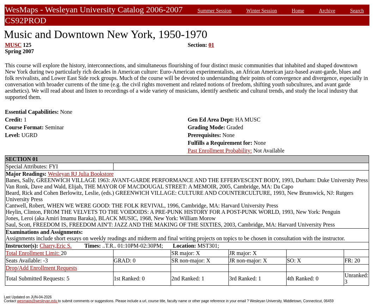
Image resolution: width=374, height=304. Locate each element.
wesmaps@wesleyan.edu (37, 301)
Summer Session (214, 10)
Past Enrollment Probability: (220, 151)
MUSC (13, 45)
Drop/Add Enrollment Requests (41, 268)
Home (298, 10)
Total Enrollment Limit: (33, 253)
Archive (327, 10)
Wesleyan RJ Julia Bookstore (81, 174)
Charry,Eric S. (55, 246)
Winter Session (261, 10)
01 (211, 45)
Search (357, 10)
